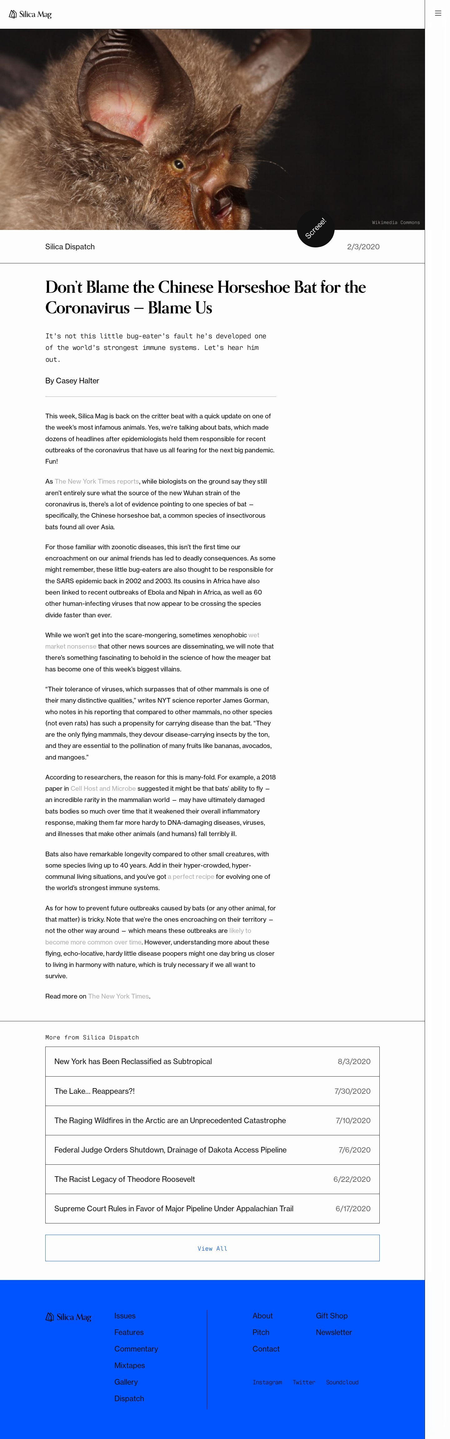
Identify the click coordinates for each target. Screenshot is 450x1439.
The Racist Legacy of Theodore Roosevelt (124, 1179)
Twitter (303, 1381)
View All (213, 1248)
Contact (266, 1348)
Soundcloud (342, 1381)
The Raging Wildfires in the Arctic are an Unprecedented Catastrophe (170, 1120)
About (262, 1315)
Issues (125, 1315)
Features (129, 1332)
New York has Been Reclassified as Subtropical (133, 1061)
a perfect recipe (191, 876)
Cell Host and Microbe (103, 788)
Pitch (260, 1332)
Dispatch (129, 1398)
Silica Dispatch (70, 246)
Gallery (126, 1382)
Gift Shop (332, 1315)
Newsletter (334, 1332)
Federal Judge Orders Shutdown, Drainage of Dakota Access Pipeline (170, 1149)
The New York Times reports (97, 481)
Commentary (136, 1348)
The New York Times (118, 996)
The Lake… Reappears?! (94, 1091)
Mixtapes (129, 1365)
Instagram (267, 1381)
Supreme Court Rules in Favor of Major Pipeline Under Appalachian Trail (173, 1208)
